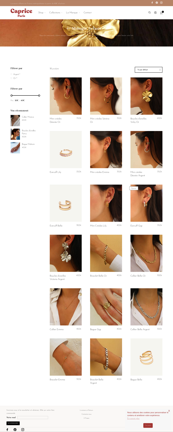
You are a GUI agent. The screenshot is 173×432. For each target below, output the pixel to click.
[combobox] (148, 70)
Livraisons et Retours (86, 410)
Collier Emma (56, 329)
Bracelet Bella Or (98, 276)
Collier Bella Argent (140, 329)
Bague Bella (136, 380)
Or (14, 78)
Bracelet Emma (57, 380)
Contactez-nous (86, 414)
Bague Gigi (95, 329)
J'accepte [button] (148, 425)
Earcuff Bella (56, 226)
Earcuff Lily (55, 172)
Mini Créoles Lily (98, 226)
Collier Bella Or (138, 276)
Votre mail (11, 418)
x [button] (169, 410)
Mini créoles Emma (99, 172)
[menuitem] (43, 12)
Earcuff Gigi (136, 226)
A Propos (86, 418)
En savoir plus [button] (133, 418)
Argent (16, 74)
